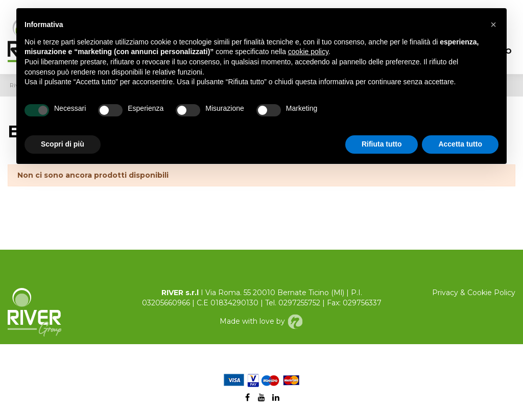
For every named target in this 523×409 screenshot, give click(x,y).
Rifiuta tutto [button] (382, 144)
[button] (493, 24)
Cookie (479, 292)
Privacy (445, 292)
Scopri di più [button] (62, 144)
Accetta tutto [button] (460, 144)
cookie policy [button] (308, 51)
